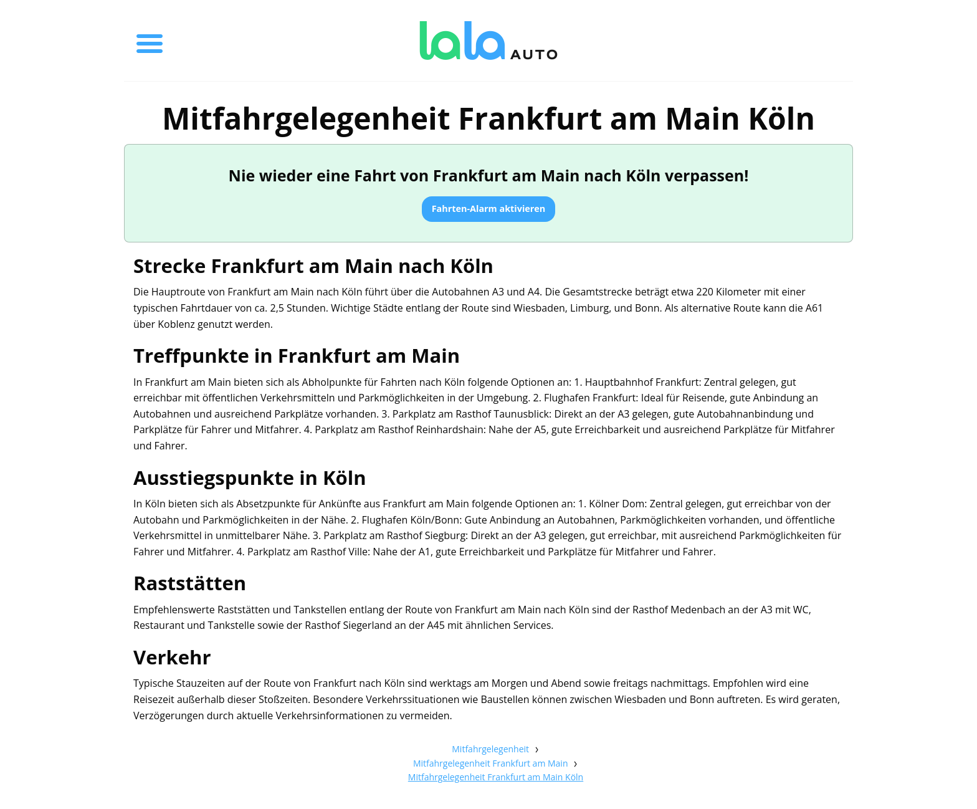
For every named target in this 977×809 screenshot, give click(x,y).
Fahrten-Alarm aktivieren (489, 208)
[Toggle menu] (149, 40)
